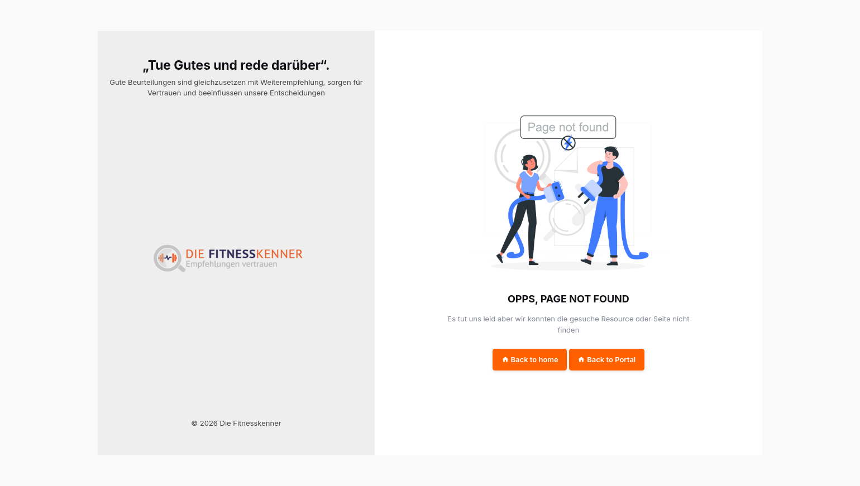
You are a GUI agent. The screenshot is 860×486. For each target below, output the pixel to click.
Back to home (529, 359)
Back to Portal (606, 359)
